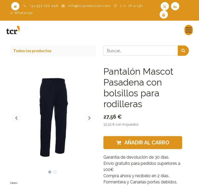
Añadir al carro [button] (142, 143)
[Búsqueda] (183, 50)
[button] (16, 118)
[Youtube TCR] (164, 14)
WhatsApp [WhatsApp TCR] (21, 13)
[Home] (15, 6)
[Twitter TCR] (165, 6)
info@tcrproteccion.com (89, 6)
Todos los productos (32, 51)
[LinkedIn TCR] (175, 6)
